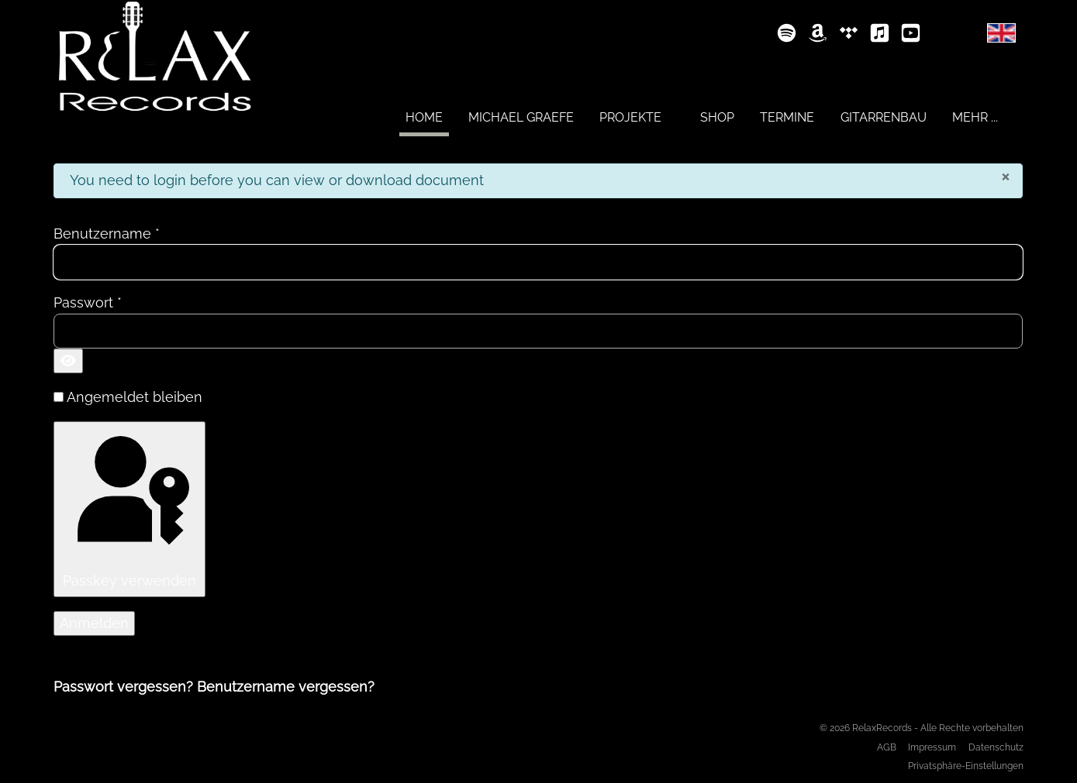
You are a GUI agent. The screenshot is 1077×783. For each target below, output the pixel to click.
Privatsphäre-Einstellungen (965, 765)
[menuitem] (424, 117)
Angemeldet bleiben (134, 397)
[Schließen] (1005, 175)
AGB (886, 747)
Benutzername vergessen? (286, 686)
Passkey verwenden (129, 508)
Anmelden (94, 623)
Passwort (88, 302)
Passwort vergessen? (125, 686)
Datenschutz (995, 747)
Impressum (932, 747)
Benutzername (107, 233)
